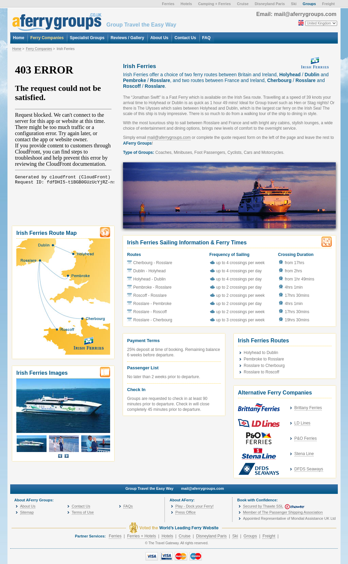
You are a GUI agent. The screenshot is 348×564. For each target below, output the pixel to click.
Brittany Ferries (308, 407)
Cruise (185, 536)
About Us (27, 506)
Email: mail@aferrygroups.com (296, 14)
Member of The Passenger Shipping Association (283, 512)
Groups (250, 536)
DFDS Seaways (308, 469)
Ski (235, 536)
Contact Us (81, 506)
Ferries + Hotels (141, 536)
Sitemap (27, 512)
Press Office (185, 512)
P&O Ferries (305, 438)
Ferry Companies (39, 49)
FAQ (206, 37)
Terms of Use (83, 512)
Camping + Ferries (214, 4)
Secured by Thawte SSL (263, 506)
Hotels (167, 536)
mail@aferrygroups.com (169, 137)
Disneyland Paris (211, 536)
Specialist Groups (87, 37)
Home (16, 49)
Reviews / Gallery (127, 37)
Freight (268, 536)
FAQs (128, 506)
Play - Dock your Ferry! (194, 506)
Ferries (115, 536)
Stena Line (304, 453)
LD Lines (302, 423)
